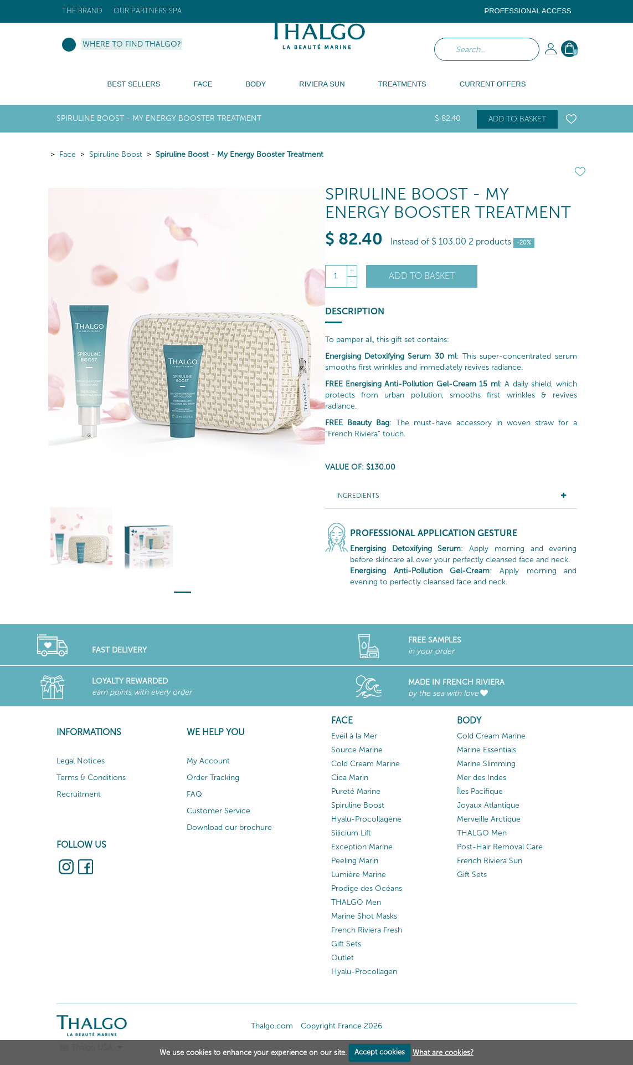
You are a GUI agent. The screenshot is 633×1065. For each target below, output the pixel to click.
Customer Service (218, 811)
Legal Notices (80, 761)
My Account (208, 761)
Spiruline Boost (115, 154)
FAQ (194, 794)
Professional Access (527, 11)
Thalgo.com (272, 1026)
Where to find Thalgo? (132, 44)
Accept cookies (379, 1052)
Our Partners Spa (148, 11)
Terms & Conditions (91, 777)
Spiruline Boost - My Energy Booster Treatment (239, 154)
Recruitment (78, 794)
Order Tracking (213, 777)
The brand (82, 11)
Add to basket (517, 119)
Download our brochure (229, 827)
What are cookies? (443, 1052)
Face (67, 154)
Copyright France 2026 (341, 1026)
